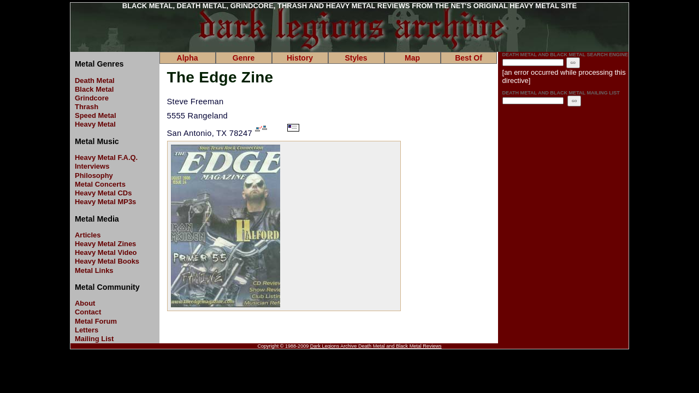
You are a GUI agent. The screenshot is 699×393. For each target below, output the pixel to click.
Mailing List (94, 339)
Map (412, 57)
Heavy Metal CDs (103, 193)
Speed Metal (95, 115)
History (300, 57)
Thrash (86, 107)
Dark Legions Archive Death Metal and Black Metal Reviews (376, 346)
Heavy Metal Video (106, 252)
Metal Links (94, 270)
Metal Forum (96, 321)
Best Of (468, 57)
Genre (243, 57)
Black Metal (94, 89)
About (85, 303)
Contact (88, 312)
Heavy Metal (95, 124)
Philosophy (94, 175)
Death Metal (95, 80)
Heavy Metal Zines (105, 244)
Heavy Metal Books (107, 261)
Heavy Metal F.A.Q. (106, 157)
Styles (356, 57)
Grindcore (92, 98)
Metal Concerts (100, 184)
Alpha (187, 57)
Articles (88, 235)
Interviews (92, 166)
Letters (86, 330)
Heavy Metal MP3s (105, 202)
